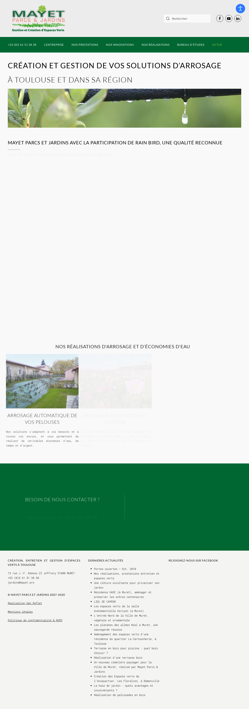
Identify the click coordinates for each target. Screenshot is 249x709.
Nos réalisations (155, 44)
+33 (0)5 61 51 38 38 (22, 44)
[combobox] (187, 18)
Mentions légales (20, 611)
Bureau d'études (190, 44)
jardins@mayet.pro (21, 582)
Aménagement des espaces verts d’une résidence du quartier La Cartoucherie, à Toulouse (125, 638)
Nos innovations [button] (120, 44)
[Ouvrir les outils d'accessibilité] (240, 8)
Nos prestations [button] (85, 44)
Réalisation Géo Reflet (25, 603)
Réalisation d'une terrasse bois (118, 657)
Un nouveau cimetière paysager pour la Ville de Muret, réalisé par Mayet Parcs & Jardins (126, 666)
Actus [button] (217, 44)
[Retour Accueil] (39, 18)
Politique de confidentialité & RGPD (35, 620)
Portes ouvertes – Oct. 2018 (115, 569)
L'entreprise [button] (54, 44)
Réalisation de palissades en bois (119, 695)
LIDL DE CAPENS (105, 601)
